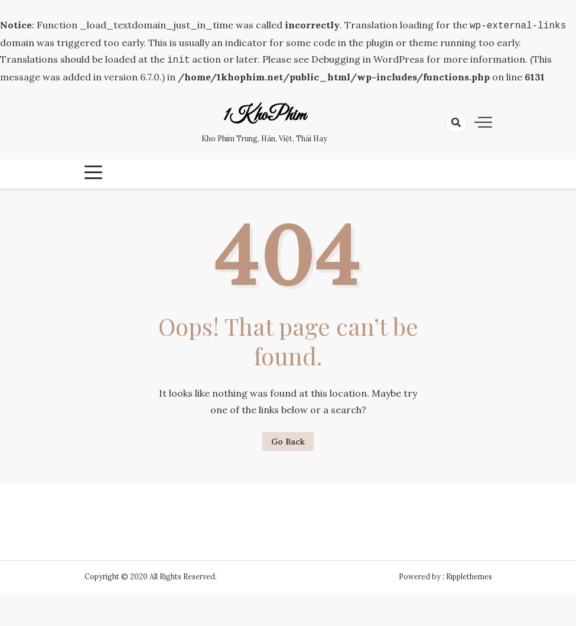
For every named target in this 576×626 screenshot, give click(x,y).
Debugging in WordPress (367, 58)
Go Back (288, 439)
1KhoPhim (264, 113)
